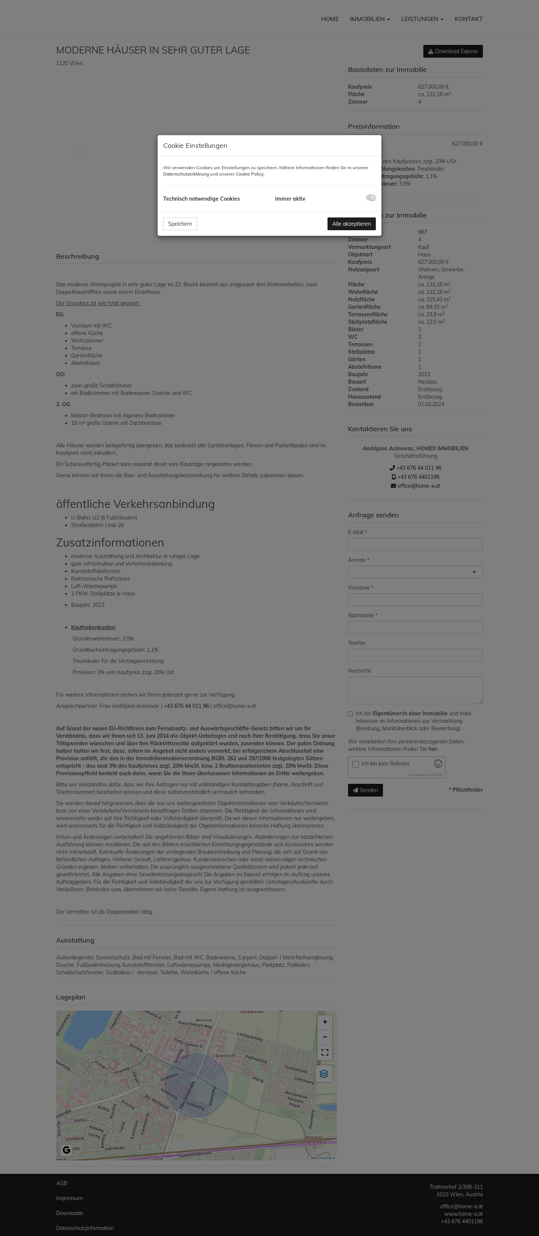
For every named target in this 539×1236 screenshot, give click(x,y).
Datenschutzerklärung (186, 174)
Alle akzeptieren (351, 223)
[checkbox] (371, 197)
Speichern (180, 223)
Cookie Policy (250, 174)
